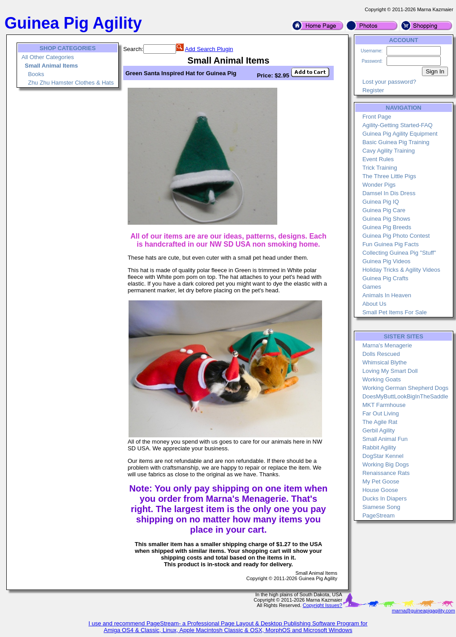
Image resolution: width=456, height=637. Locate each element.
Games (371, 286)
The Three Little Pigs (389, 176)
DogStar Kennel (383, 456)
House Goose (380, 490)
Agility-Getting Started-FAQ (397, 125)
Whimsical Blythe (384, 362)
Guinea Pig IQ (380, 201)
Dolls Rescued (381, 354)
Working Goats (381, 379)
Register (373, 90)
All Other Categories (48, 57)
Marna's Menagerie (387, 345)
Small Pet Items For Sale (394, 312)
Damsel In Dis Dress (388, 193)
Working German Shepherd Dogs (405, 388)
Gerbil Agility (378, 430)
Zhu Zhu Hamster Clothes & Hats (70, 82)
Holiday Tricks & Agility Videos (401, 269)
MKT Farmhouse (384, 405)
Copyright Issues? (322, 605)
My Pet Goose (380, 481)
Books (36, 74)
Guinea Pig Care (383, 210)
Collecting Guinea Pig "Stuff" (399, 252)
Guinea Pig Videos (386, 261)
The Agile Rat (379, 422)
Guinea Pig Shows (386, 218)
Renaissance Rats (386, 473)
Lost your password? (389, 81)
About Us (374, 303)
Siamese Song (381, 507)
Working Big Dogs (385, 464)
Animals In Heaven (386, 295)
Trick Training (379, 167)
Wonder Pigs (379, 184)
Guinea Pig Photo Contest (396, 235)
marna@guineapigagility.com (423, 610)
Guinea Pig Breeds (386, 227)
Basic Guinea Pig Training (396, 142)
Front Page (376, 116)
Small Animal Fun (385, 439)
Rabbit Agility (379, 447)
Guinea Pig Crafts (385, 278)
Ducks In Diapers (384, 498)
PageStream (378, 515)
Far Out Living (380, 413)
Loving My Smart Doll (390, 371)
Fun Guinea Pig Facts (390, 244)
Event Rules (378, 159)
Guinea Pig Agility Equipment (400, 133)
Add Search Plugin (209, 49)
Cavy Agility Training (388, 150)
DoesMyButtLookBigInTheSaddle (405, 396)
